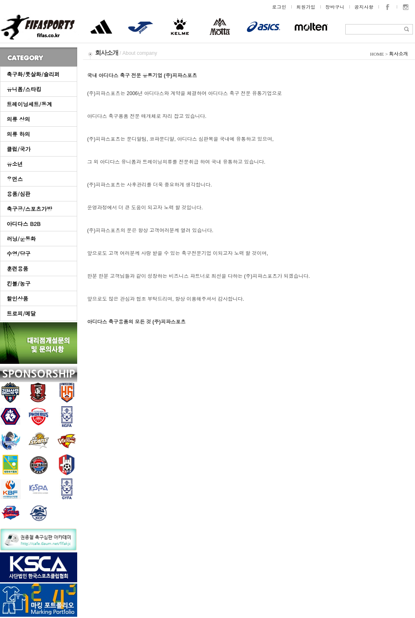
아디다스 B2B (24, 224)
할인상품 (17, 298)
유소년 (15, 164)
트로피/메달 (21, 313)
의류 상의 (18, 119)
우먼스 (15, 179)
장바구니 (334, 7)
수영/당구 (18, 254)
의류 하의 (18, 134)
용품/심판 (18, 194)
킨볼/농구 (18, 283)
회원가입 (305, 7)
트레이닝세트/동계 (29, 104)
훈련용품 (17, 268)
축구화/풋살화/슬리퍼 (33, 74)
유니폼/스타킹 (24, 89)
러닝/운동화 (21, 239)
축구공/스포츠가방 (29, 209)
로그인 (279, 7)
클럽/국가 (18, 149)
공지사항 (364, 7)
